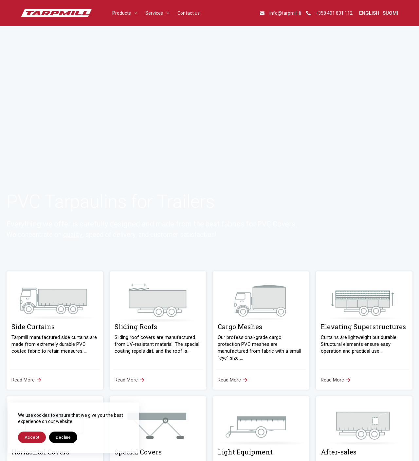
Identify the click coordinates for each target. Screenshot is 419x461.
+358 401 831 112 (334, 13)
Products (126, 13)
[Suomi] (390, 13)
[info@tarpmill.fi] (262, 13)
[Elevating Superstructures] (364, 331)
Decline (63, 437)
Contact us (188, 13)
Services (158, 13)
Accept (32, 437)
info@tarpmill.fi (285, 13)
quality (72, 235)
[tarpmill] (56, 13)
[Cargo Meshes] (261, 331)
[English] (369, 13)
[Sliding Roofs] (158, 331)
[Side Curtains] (55, 331)
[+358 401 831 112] (308, 13)
